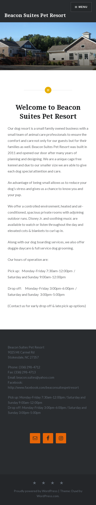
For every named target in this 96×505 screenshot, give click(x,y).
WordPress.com (48, 496)
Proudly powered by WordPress (36, 491)
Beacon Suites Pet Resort (35, 15)
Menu (83, 7)
